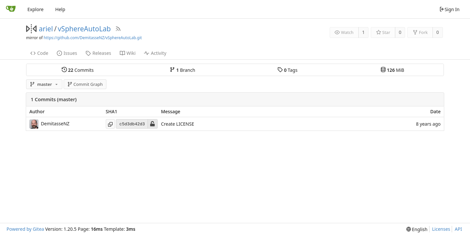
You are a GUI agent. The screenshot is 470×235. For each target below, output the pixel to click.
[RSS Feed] (118, 29)
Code (39, 53)
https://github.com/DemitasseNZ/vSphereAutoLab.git (93, 37)
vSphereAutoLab (84, 28)
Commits (78, 70)
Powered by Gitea (25, 229)
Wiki (128, 53)
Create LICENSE (177, 124)
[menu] (417, 229)
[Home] (11, 9)
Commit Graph (85, 84)
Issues (67, 53)
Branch (182, 70)
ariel (46, 28)
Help (60, 9)
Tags (287, 70)
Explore (35, 9)
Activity (155, 53)
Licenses (441, 229)
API (458, 229)
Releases (98, 53)
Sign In (449, 9)
